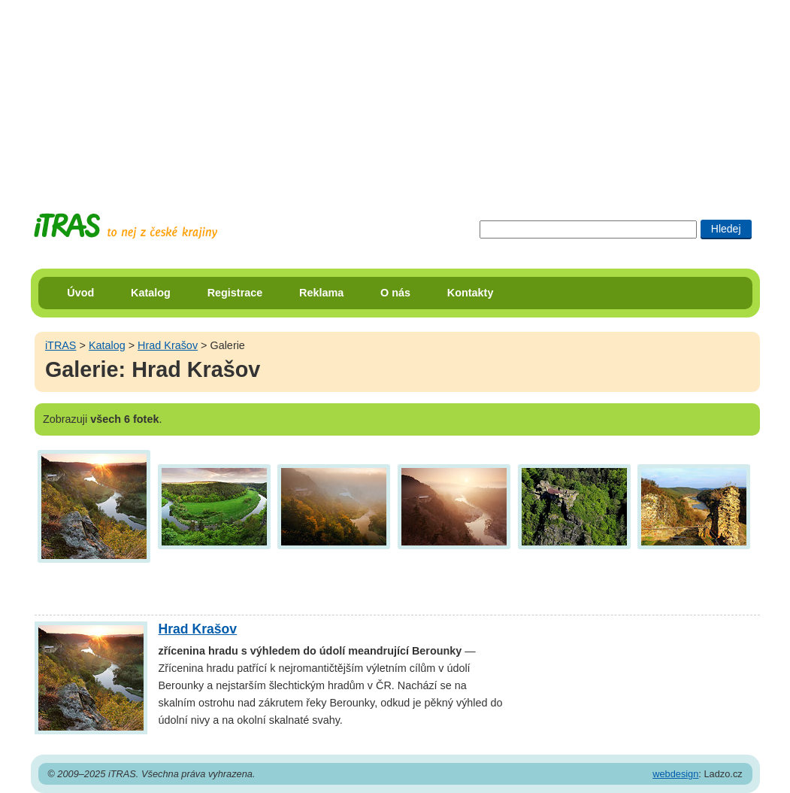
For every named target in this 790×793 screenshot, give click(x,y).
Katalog (151, 293)
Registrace (235, 293)
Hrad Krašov (168, 345)
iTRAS (61, 345)
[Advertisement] (395, 94)
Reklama (321, 293)
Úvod (80, 293)
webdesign (675, 773)
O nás (395, 293)
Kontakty (470, 293)
